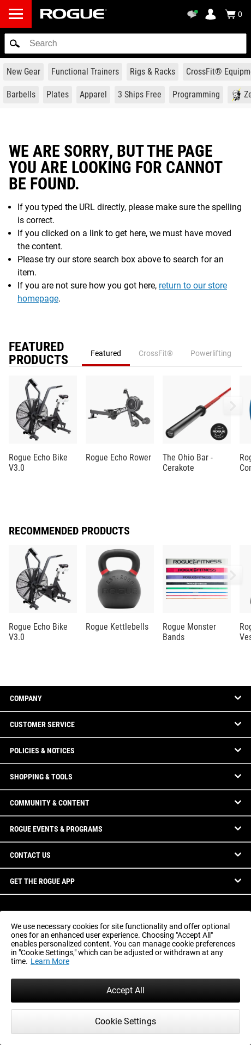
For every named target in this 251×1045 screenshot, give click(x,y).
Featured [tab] (106, 353)
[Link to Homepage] (73, 14)
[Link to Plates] (57, 94)
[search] (125, 43)
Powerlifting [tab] (210, 353)
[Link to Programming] (196, 94)
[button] (14, 43)
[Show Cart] (233, 14)
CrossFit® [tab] (156, 353)
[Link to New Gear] (23, 72)
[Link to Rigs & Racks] (152, 72)
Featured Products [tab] (38, 353)
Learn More (50, 961)
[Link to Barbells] (21, 94)
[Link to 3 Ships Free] (140, 94)
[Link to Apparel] (93, 94)
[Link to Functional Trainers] (85, 72)
